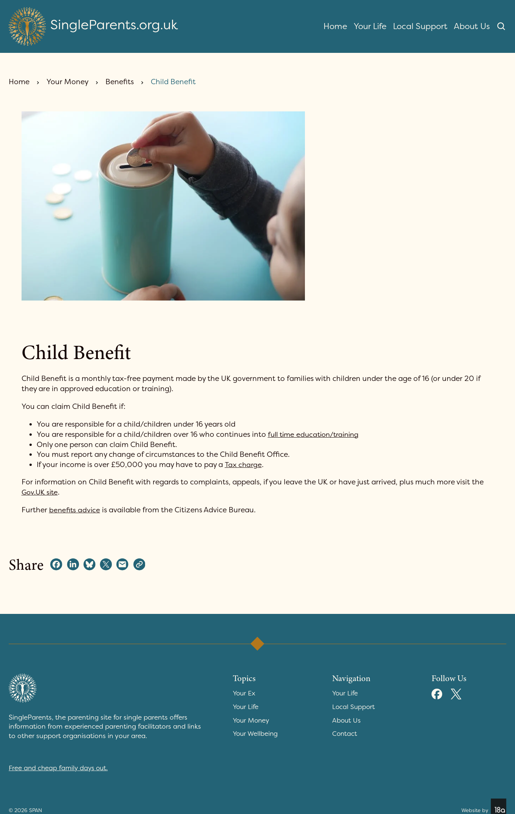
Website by (483, 806)
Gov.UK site (41, 492)
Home (335, 26)
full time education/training (316, 434)
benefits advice (75, 510)
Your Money (67, 81)
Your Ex (245, 693)
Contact (345, 733)
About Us (472, 26)
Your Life (370, 26)
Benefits (119, 81)
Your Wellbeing (256, 733)
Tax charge (244, 464)
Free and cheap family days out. (59, 767)
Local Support (420, 26)
